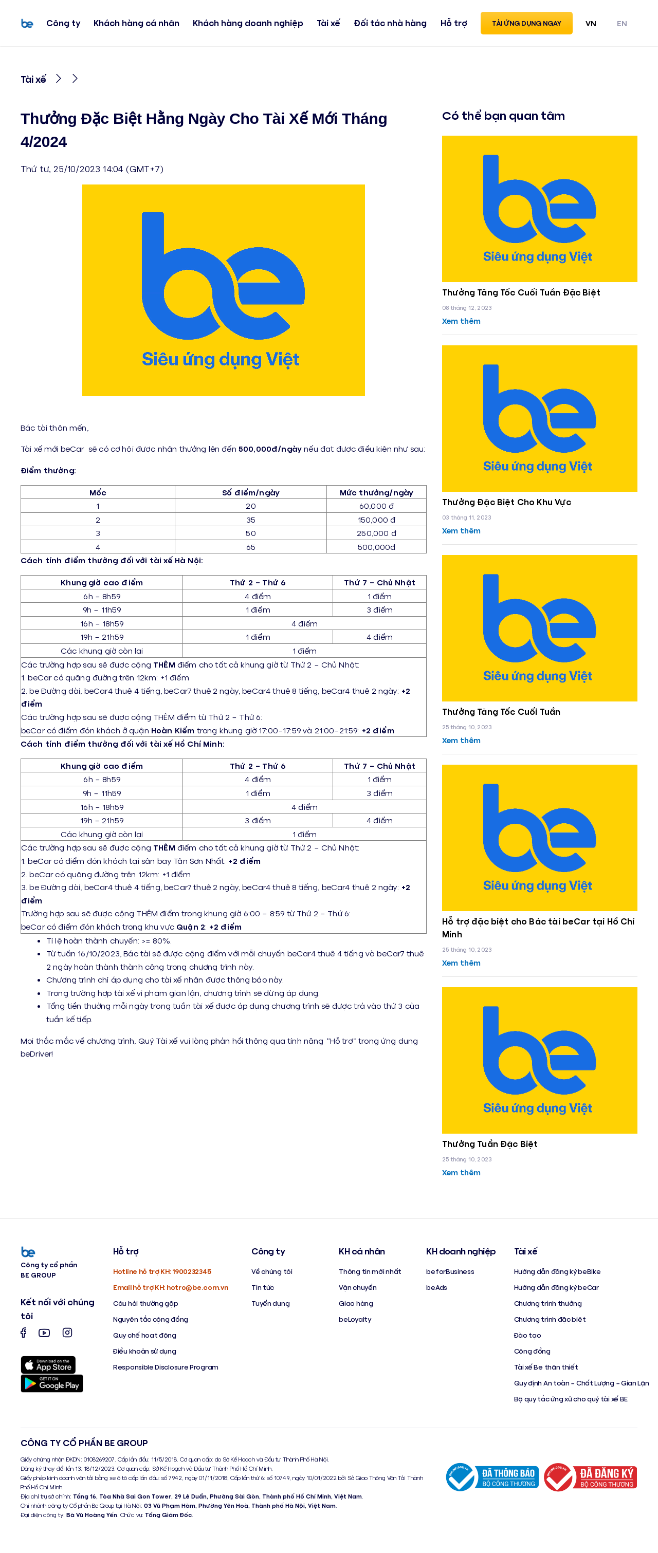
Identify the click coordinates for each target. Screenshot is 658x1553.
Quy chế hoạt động (144, 1339)
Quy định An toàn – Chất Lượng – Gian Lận (581, 1387)
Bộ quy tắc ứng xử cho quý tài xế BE (571, 1403)
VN (591, 24)
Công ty (61, 24)
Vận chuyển (357, 1291)
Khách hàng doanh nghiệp (246, 24)
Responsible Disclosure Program (165, 1371)
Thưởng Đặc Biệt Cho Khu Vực (509, 502)
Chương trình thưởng (548, 1307)
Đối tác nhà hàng (388, 24)
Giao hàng (356, 1307)
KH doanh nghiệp (461, 1255)
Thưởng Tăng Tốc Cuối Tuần (505, 713)
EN (622, 24)
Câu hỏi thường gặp (145, 1307)
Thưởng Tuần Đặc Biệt (492, 1148)
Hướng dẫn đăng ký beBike (557, 1275)
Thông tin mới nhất (370, 1275)
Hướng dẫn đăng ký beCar (556, 1291)
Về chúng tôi (271, 1275)
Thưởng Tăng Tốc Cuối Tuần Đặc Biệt (525, 292)
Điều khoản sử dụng (144, 1355)
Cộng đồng (532, 1355)
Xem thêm (462, 320)
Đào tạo (527, 1339)
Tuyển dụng (270, 1307)
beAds (436, 1291)
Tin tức (262, 1291)
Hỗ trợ (451, 24)
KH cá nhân (362, 1255)
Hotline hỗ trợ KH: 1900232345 (162, 1275)
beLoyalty (355, 1323)
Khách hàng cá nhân (134, 24)
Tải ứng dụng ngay (526, 24)
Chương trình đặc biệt (550, 1323)
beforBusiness (450, 1275)
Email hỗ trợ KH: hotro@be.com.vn (170, 1291)
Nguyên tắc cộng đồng (150, 1323)
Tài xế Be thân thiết (546, 1371)
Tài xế (326, 24)
